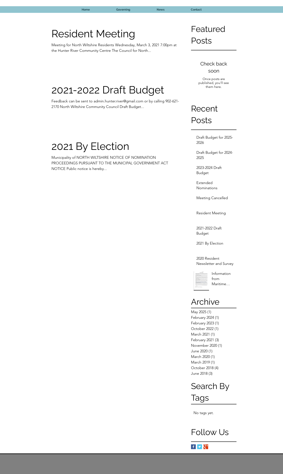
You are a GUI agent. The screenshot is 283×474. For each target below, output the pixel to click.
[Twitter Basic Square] (199, 446)
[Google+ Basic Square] (205, 446)
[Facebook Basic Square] (193, 446)
